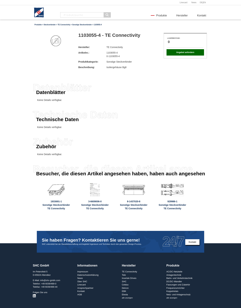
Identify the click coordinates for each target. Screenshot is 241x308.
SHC (124, 281)
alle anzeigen (127, 298)
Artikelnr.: (83, 52)
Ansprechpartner (85, 288)
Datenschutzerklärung (87, 275)
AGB (79, 294)
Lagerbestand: (173, 38)
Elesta (125, 294)
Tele (124, 275)
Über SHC (82, 281)
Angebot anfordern (185, 52)
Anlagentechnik (173, 275)
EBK (124, 291)
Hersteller (182, 15)
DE (201, 2)
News (193, 2)
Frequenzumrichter (175, 288)
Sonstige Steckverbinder (82, 25)
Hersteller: (84, 47)
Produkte (161, 15)
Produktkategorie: (88, 61)
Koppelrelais (172, 291)
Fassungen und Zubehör (178, 284)
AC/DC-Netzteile (174, 271)
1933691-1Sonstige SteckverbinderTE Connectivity (56, 205)
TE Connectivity (64, 25)
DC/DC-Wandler (174, 281)
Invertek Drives (129, 278)
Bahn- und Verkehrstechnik (179, 278)
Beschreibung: (86, 67)
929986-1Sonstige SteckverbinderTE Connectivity (172, 205)
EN (204, 2)
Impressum (82, 271)
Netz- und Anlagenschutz (178, 294)
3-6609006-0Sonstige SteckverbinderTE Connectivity (95, 205)
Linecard (183, 2)
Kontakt (201, 15)
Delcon (125, 288)
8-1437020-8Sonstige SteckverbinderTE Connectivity (133, 205)
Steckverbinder (50, 25)
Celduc (125, 284)
